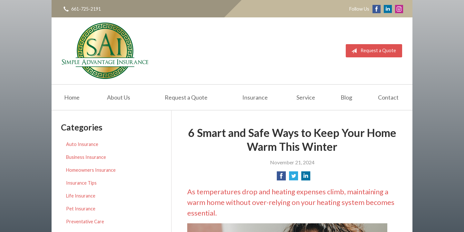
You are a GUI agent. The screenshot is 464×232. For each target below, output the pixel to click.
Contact (388, 97)
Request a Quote (372, 51)
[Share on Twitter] (293, 178)
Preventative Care (85, 221)
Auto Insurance (82, 144)
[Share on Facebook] (281, 178)
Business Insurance (86, 157)
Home (72, 97)
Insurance (255, 97)
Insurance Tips (81, 183)
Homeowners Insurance (91, 170)
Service (305, 97)
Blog (346, 97)
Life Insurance (80, 195)
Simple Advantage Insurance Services (105, 51)
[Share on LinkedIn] (305, 178)
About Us (118, 97)
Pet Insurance (80, 208)
